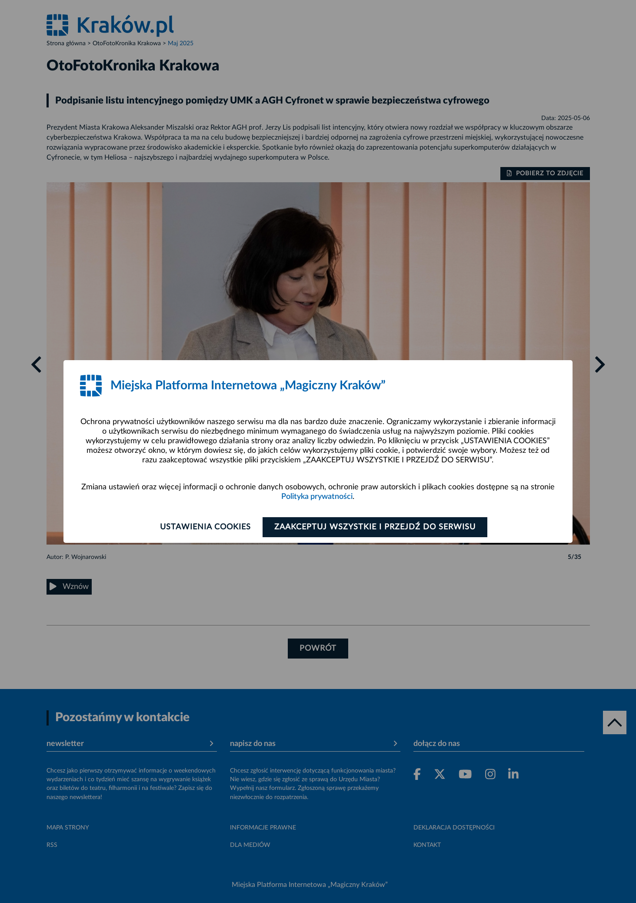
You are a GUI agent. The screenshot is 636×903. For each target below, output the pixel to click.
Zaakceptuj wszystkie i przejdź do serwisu (375, 527)
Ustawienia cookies (205, 527)
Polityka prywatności (317, 497)
